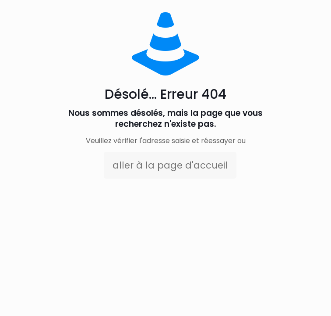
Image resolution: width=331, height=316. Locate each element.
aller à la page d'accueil (170, 165)
